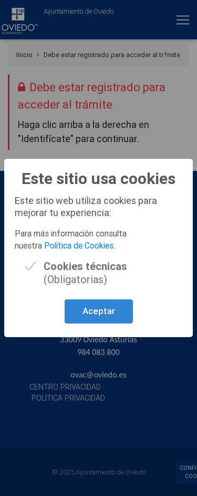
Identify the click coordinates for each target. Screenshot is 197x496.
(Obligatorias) (85, 266)
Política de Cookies (78, 245)
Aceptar (98, 311)
